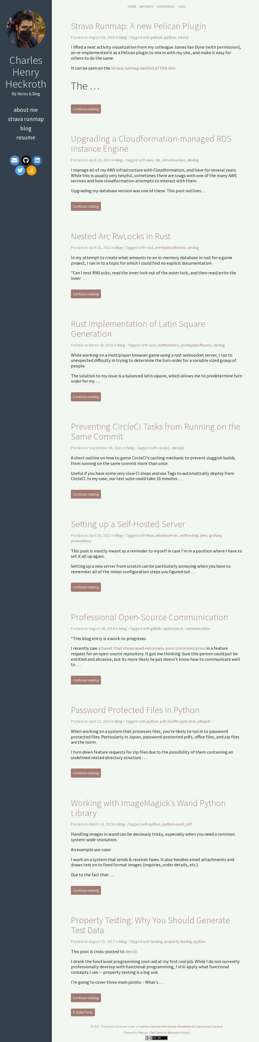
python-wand (173, 824)
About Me (26, 110)
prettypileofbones (170, 247)
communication (197, 628)
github (156, 628)
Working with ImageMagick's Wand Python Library (148, 808)
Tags (182, 6)
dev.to (131, 951)
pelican (156, 37)
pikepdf (203, 721)
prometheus (81, 540)
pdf (162, 721)
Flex (152, 1033)
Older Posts (83, 1012)
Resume (25, 137)
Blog (25, 128)
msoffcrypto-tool (181, 721)
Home (132, 6)
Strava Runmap (26, 119)
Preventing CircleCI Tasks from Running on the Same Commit (155, 431)
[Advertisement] (26, 219)
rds (158, 159)
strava (183, 37)
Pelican (143, 1033)
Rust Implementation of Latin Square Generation (138, 328)
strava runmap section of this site (143, 68)
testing (156, 941)
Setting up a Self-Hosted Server (128, 524)
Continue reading (86, 109)
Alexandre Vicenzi (178, 1033)
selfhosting (189, 535)
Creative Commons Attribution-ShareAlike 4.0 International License (180, 1026)
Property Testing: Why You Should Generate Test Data (150, 925)
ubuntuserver (167, 535)
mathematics (168, 345)
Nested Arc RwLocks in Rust (120, 236)
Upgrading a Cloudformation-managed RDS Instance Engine (151, 143)
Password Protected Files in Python (135, 709)
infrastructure (173, 159)
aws (149, 159)
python (170, 37)
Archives (146, 6)
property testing (178, 941)
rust (149, 247)
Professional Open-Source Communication (149, 617)
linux (150, 535)
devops (178, 447)
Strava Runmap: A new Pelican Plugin (138, 25)
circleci (164, 447)
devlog (193, 159)
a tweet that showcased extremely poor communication (151, 648)
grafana (215, 535)
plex (203, 535)
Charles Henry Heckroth (25, 72)
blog (123, 37)
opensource (173, 628)
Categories (166, 6)
